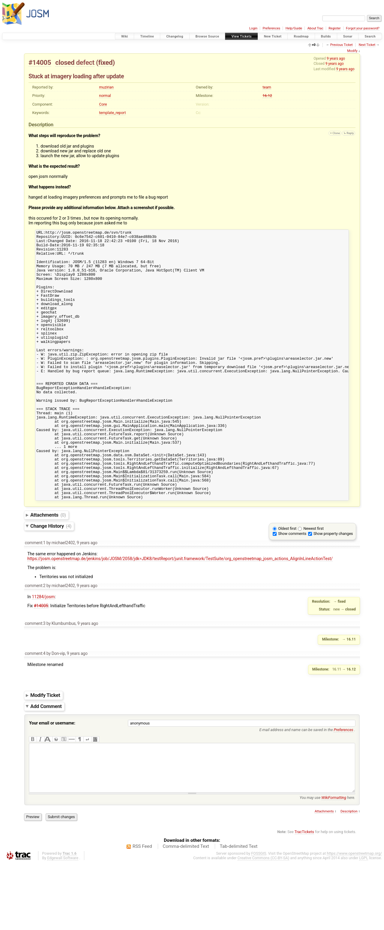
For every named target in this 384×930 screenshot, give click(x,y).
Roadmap (301, 36)
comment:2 (35, 643)
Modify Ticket (45, 753)
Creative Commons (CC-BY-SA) (264, 924)
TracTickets (304, 898)
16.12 (267, 95)
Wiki (124, 36)
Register (334, 28)
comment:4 (35, 711)
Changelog (174, 36)
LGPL (363, 924)
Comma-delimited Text (186, 913)
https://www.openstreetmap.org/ (354, 920)
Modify (352, 51)
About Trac (315, 28)
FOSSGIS (258, 920)
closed (64, 62)
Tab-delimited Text (238, 913)
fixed (105, 62)
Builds (326, 36)
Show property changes (333, 591)
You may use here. (327, 864)
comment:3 (35, 681)
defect (85, 62)
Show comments (292, 591)
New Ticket (273, 36)
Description (349, 878)
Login (253, 28)
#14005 (39, 62)
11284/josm (43, 654)
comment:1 (35, 600)
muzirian (106, 87)
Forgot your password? (363, 28)
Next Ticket (367, 45)
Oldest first (287, 586)
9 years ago (336, 58)
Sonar (347, 36)
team (266, 87)
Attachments (48, 572)
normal (105, 95)
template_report (112, 112)
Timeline (147, 36)
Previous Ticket (341, 45)
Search (370, 36)
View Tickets (241, 36)
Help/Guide (294, 28)
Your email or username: (52, 780)
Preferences (271, 28)
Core (103, 104)
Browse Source (207, 36)
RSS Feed (142, 913)
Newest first (313, 586)
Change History (50, 583)
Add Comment (46, 764)
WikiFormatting (333, 864)
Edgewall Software (62, 924)
